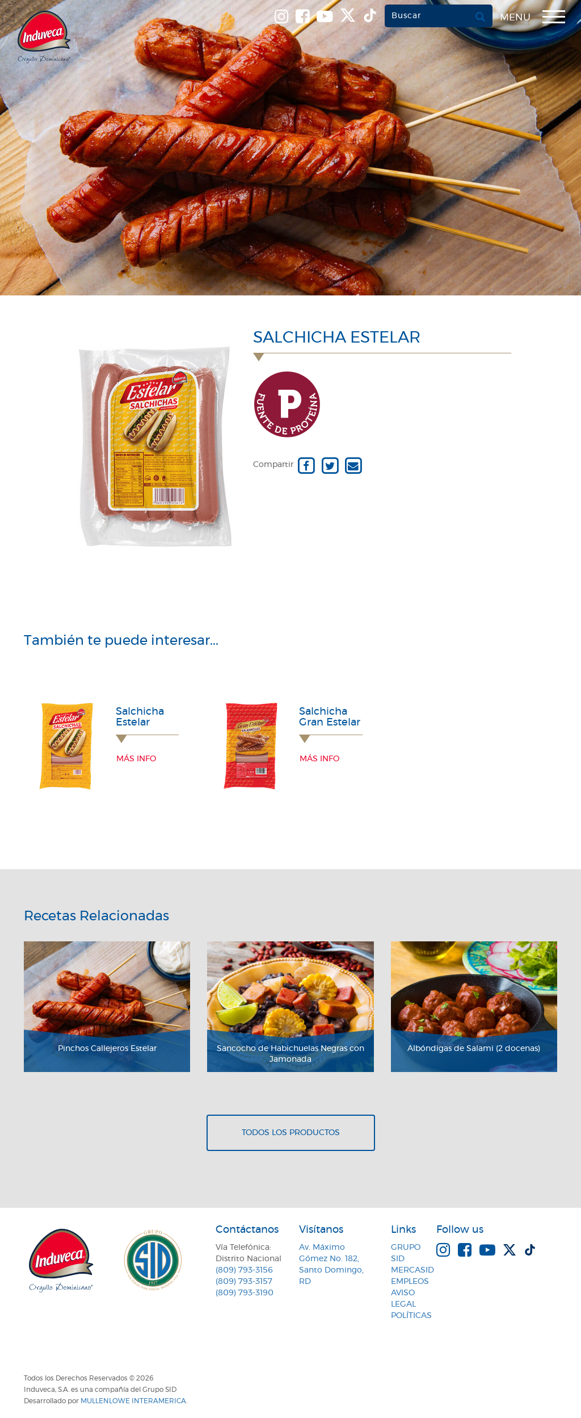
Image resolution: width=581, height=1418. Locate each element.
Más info (136, 759)
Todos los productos (291, 1133)
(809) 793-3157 (244, 1282)
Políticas (411, 1316)
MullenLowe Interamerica (133, 1401)
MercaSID (412, 1270)
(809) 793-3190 (244, 1293)
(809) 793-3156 (244, 1270)
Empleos (410, 1282)
